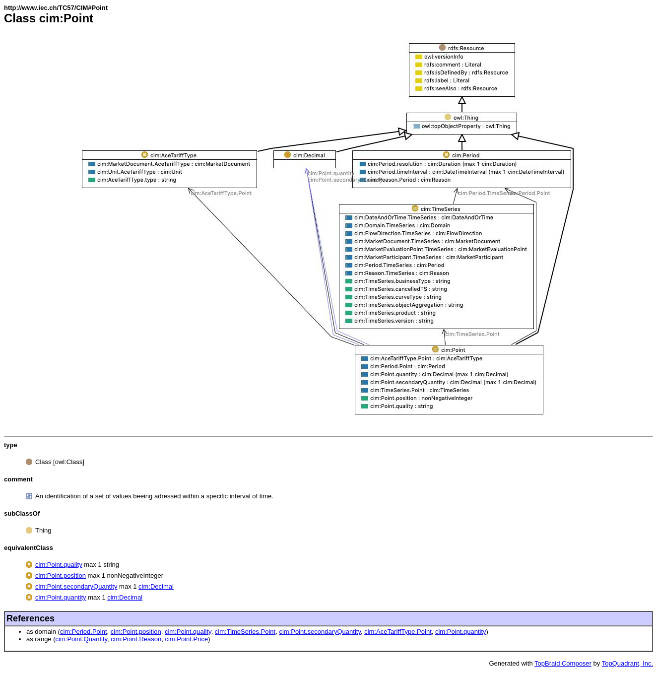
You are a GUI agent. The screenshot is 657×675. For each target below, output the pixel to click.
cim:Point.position (60, 575)
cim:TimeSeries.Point (245, 631)
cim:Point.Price (186, 639)
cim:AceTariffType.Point (398, 631)
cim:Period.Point (83, 631)
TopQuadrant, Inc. (627, 663)
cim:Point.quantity (60, 597)
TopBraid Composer (562, 663)
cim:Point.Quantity (82, 639)
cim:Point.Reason (136, 639)
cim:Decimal (156, 586)
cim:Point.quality (58, 564)
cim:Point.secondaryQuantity (76, 586)
